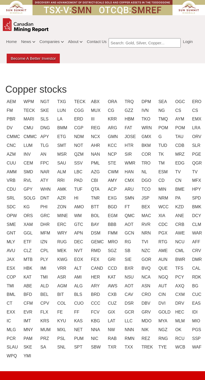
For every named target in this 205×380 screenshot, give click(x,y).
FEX (94, 259)
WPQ (10, 356)
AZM (10, 154)
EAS (196, 303)
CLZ (27, 250)
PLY (44, 259)
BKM (145, 145)
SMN (128, 198)
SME (10, 224)
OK (178, 329)
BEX (145, 207)
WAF (196, 347)
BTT (94, 207)
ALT (78, 268)
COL (61, 303)
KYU (61, 321)
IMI (43, 268)
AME (162, 250)
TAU (179, 136)
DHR (44, 224)
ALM (61, 172)
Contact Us (97, 41)
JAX (10, 259)
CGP (78, 128)
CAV (128, 294)
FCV (94, 312)
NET (78, 329)
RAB (111, 338)
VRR (61, 268)
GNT (10, 233)
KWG (61, 259)
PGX (162, 233)
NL (144, 172)
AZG (94, 172)
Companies (52, 41)
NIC (94, 338)
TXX (128, 347)
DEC (78, 242)
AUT (162, 286)
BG (195, 286)
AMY (111, 180)
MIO (196, 321)
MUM (44, 329)
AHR (94, 145)
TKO (145, 119)
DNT (44, 198)
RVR (145, 224)
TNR (94, 198)
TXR (111, 347)
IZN (43, 242)
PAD (78, 180)
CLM (196, 224)
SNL (61, 347)
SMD (27, 172)
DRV (179, 303)
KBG (94, 321)
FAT (128, 128)
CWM (111, 172)
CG (111, 110)
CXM (179, 294)
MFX (196, 180)
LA (59, 119)
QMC (128, 215)
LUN (61, 110)
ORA (111, 101)
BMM (61, 128)
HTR (128, 145)
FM (10, 110)
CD (161, 180)
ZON (61, 207)
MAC (145, 215)
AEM (10, 101)
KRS (44, 321)
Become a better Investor (33, 58)
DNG (44, 128)
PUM (78, 338)
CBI (94, 180)
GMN (111, 136)
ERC (61, 224)
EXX (10, 312)
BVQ (145, 268)
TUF (78, 189)
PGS (196, 329)
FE (59, 312)
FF (77, 312)
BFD (27, 294)
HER (94, 277)
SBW (94, 347)
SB (127, 250)
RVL (27, 180)
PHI (44, 207)
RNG (162, 338)
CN (178, 180)
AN (43, 154)
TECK (78, 101)
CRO (145, 294)
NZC (145, 250)
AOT (128, 224)
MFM (44, 233)
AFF (196, 242)
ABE (27, 286)
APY (44, 136)
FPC (44, 163)
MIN (162, 189)
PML (94, 163)
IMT (27, 321)
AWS (111, 286)
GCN (128, 233)
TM (161, 163)
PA (178, 198)
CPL (44, 250)
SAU (61, 163)
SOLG (27, 198)
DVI (161, 303)
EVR (27, 312)
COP (10, 277)
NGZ (162, 329)
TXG (61, 101)
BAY (94, 224)
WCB (179, 347)
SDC (10, 207)
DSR (128, 303)
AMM (10, 172)
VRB (10, 180)
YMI (27, 356)
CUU (10, 163)
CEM (27, 163)
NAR (44, 172)
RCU (179, 338)
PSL (61, 338)
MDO (145, 321)
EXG (111, 198)
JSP (145, 198)
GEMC (94, 242)
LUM (27, 145)
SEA (162, 101)
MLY (10, 242)
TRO (145, 163)
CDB (179, 145)
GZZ (128, 110)
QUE (162, 268)
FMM (111, 233)
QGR (196, 163)
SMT (61, 145)
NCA (145, 277)
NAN (94, 154)
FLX (44, 312)
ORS (27, 215)
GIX (111, 312)
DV (10, 128)
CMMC (10, 136)
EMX (196, 119)
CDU (10, 189)
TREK (145, 347)
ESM (162, 172)
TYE (162, 347)
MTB (27, 259)
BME (179, 189)
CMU (27, 128)
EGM (111, 215)
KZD (179, 207)
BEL (44, 294)
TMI (44, 277)
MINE (61, 215)
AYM (179, 119)
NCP (111, 154)
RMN (128, 338)
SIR (128, 154)
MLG (10, 329)
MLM (179, 321)
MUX (94, 110)
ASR (61, 277)
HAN (128, 172)
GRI (111, 259)
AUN (162, 259)
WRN (145, 128)
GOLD (162, 312)
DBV (145, 303)
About (75, 41)
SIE (128, 259)
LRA (196, 128)
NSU (128, 277)
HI (76, 198)
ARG (111, 128)
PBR (10, 119)
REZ (145, 338)
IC (9, 321)
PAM (27, 338)
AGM (61, 286)
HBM (128, 119)
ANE (179, 215)
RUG (61, 242)
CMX (128, 180)
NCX (94, 136)
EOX (78, 259)
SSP (196, 338)
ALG (78, 286)
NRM (162, 198)
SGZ (111, 250)
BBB (111, 224)
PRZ (44, 338)
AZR (61, 198)
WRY (61, 233)
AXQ (179, 286)
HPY (196, 189)
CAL (196, 268)
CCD (111, 268)
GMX (145, 136)
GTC (78, 224)
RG (128, 242)
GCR (128, 312)
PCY (179, 277)
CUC (196, 294)
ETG (61, 136)
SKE (44, 110)
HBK (27, 268)
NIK (145, 329)
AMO (78, 207)
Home (11, 41)
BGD (111, 207)
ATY (44, 180)
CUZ (111, 303)
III (92, 119)
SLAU (10, 347)
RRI (61, 180)
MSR (61, 154)
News (28, 41)
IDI (195, 312)
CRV (196, 250)
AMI (78, 277)
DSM (94, 233)
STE (111, 163)
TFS (179, 268)
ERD (78, 119)
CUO (78, 303)
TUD (162, 145)
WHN (44, 189)
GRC (44, 215)
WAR (196, 233)
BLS (78, 294)
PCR (10, 338)
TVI (144, 242)
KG (26, 207)
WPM (27, 101)
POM (162, 128)
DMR (196, 259)
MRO (111, 242)
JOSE (128, 136)
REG (94, 128)
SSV (78, 163)
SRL (10, 198)
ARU (128, 189)
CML (179, 250)
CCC (94, 303)
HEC (179, 312)
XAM (27, 224)
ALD (44, 286)
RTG (162, 242)
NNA (94, 329)
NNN (128, 329)
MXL (61, 329)
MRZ (179, 154)
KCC (111, 145)
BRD (94, 294)
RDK (196, 277)
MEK (61, 250)
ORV (196, 136)
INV (27, 154)
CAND (94, 268)
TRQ (128, 101)
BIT (60, 294)
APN (78, 233)
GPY (27, 189)
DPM (145, 101)
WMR (128, 163)
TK (161, 154)
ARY (94, 286)
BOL (94, 215)
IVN (145, 110)
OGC (179, 101)
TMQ (162, 119)
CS (178, 110)
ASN (145, 286)
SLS (44, 119)
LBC (78, 172)
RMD (94, 250)
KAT (27, 277)
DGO (145, 180)
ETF (27, 242)
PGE (196, 154)
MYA (162, 321)
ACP (111, 189)
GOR (145, 259)
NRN (145, 233)
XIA (161, 215)
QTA (94, 189)
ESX (10, 268)
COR (145, 154)
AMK (61, 189)
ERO (196, 101)
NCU (179, 242)
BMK (196, 207)
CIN (162, 294)
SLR (196, 145)
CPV (44, 303)
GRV (145, 312)
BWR (179, 259)
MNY (27, 329)
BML (10, 294)
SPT (78, 347)
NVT (78, 250)
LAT (111, 321)
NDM (78, 136)
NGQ (162, 277)
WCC (162, 207)
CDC (162, 224)
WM (78, 215)
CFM (27, 303)
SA (43, 347)
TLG (44, 145)
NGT (44, 101)
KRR (111, 119)
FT (127, 207)
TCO (145, 189)
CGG (78, 110)
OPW (10, 215)
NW (111, 329)
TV (178, 172)
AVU (10, 250)
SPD (196, 198)
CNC (10, 145)
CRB (179, 224)
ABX (94, 101)
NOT (78, 145)
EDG (179, 163)
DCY (196, 215)
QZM (78, 154)
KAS (78, 321)
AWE (179, 233)
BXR (128, 268)
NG (161, 110)
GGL (27, 233)
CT (9, 303)
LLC (128, 321)
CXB (111, 294)
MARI (27, 119)
